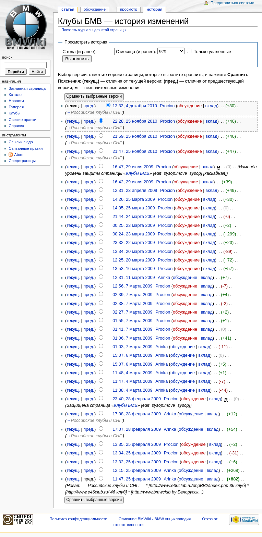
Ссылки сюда (21, 142)
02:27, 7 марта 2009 (132, 312)
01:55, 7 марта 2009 (132, 320)
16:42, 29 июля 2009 (132, 182)
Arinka (164, 277)
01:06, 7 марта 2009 (132, 338)
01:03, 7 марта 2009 (132, 346)
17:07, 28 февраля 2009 (136, 429)
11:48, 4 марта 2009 (132, 372)
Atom (18, 154)
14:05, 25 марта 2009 (133, 208)
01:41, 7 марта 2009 (132, 329)
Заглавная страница (27, 88)
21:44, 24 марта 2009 (133, 216)
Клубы (14, 113)
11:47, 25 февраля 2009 (136, 479)
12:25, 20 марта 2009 (133, 260)
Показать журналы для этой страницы (93, 30)
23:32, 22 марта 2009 (133, 242)
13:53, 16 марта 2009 (133, 268)
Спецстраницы (22, 161)
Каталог (16, 95)
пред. (88, 105)
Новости (16, 101)
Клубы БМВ (137, 173)
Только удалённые (212, 51)
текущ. (73, 121)
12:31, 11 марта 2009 (133, 277)
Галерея (16, 107)
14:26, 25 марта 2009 (133, 199)
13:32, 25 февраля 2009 (136, 462)
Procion (167, 105)
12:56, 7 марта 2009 (132, 286)
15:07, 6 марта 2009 (132, 355)
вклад (211, 105)
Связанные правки (26, 148)
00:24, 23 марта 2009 (133, 234)
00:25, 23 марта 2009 (133, 225)
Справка (16, 126)
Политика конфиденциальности (78, 519)
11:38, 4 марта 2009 (132, 390)
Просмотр (128, 9)
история (154, 9)
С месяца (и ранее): (136, 51)
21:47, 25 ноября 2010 (134, 151)
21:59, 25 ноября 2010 (134, 136)
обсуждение (189, 105)
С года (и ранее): (79, 51)
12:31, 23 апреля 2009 (134, 190)
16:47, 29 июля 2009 (132, 166)
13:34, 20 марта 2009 (133, 251)
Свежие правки (22, 120)
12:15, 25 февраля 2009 (136, 470)
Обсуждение (95, 9)
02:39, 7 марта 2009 (132, 294)
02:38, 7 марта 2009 (132, 303)
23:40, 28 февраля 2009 (136, 398)
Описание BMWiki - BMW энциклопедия (155, 519)
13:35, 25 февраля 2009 (136, 444)
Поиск (7, 57)
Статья (67, 9)
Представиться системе (232, 3)
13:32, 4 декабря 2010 (134, 105)
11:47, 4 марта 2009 (132, 381)
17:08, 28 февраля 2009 (136, 414)
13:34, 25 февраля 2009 (136, 453)
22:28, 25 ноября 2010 (134, 121)
